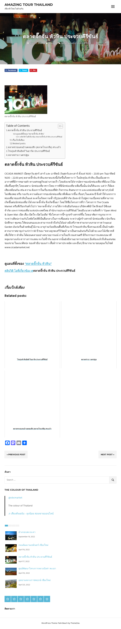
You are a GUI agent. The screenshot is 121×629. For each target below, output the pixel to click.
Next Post (107, 454)
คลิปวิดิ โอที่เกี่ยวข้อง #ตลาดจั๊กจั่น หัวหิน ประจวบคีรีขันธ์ (41, 137)
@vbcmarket (15, 498)
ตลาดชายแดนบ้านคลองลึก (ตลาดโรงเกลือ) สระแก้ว (34, 147)
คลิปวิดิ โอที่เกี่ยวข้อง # (19, 271)
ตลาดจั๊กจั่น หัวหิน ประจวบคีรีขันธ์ (25, 130)
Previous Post (16, 454)
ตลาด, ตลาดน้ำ (68, 43)
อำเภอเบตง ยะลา (27, 532)
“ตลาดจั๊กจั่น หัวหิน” (38, 264)
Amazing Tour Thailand (29, 5)
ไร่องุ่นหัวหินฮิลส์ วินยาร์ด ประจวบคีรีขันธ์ (29, 151)
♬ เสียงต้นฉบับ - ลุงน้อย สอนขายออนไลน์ (31, 514)
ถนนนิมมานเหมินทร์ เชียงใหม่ (33, 545)
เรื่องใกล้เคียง (18, 140)
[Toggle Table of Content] (59, 126)
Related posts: (19, 143)
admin (52, 43)
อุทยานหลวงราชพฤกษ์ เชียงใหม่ (35, 580)
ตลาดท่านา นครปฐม (18, 155)
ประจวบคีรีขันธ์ (84, 43)
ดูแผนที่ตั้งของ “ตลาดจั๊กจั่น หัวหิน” (30, 134)
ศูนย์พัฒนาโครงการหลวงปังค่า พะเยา (37, 569)
